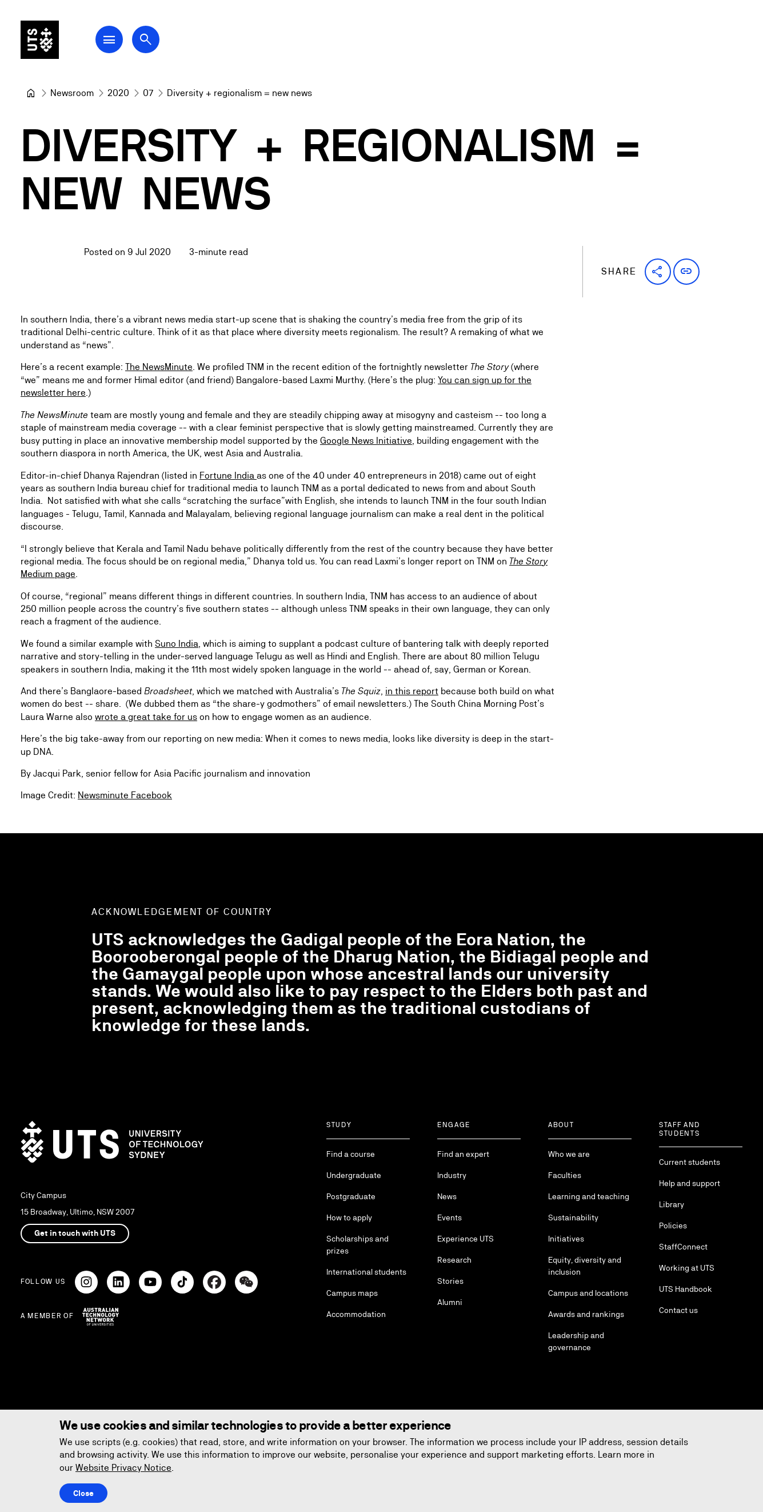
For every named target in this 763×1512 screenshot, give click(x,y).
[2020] (118, 93)
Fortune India (228, 475)
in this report (411, 691)
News (447, 1196)
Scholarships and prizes (357, 1244)
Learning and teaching (588, 1196)
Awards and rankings (586, 1314)
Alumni (449, 1302)
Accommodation (356, 1314)
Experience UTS (465, 1238)
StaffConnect (683, 1246)
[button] (658, 272)
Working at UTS (686, 1267)
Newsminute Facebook (125, 795)
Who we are (569, 1154)
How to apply (349, 1217)
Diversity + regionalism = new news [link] (239, 92)
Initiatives (566, 1238)
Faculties (564, 1175)
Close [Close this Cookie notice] (83, 1493)
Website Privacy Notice (123, 1467)
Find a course (350, 1154)
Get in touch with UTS (74, 1233)
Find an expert (463, 1154)
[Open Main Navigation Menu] (116, 41)
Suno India (176, 643)
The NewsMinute (159, 367)
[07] (148, 93)
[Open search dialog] (153, 41)
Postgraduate (350, 1196)
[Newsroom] (72, 93)
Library (671, 1204)
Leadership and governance (576, 1341)
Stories (450, 1281)
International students (366, 1271)
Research (454, 1259)
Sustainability (573, 1217)
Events (449, 1217)
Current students (689, 1162)
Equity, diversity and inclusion (584, 1265)
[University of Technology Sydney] (31, 93)
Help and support (689, 1183)
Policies (673, 1225)
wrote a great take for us (146, 716)
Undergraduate (353, 1175)
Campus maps (352, 1293)
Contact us (678, 1310)
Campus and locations (588, 1293)
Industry (451, 1175)
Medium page (48, 573)
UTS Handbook (685, 1289)
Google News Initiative (366, 440)
